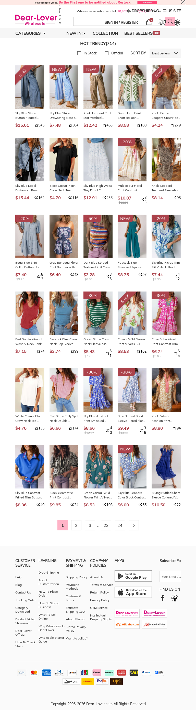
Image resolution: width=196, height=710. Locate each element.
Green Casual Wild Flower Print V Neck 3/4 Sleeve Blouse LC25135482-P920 (97, 495)
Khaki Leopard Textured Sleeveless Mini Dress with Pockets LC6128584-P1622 (166, 188)
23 (106, 525)
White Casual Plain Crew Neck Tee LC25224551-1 (28, 418)
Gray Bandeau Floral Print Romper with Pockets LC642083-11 (64, 265)
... (98, 525)
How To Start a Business (49, 605)
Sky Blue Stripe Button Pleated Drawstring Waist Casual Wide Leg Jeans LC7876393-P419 (28, 115)
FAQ (18, 577)
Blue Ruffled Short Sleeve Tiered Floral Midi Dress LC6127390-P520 (131, 418)
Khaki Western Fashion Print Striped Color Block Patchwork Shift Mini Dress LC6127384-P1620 (166, 418)
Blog (18, 585)
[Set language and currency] (177, 22)
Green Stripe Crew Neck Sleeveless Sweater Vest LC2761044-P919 (96, 341)
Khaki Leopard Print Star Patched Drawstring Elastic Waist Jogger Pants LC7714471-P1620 (97, 115)
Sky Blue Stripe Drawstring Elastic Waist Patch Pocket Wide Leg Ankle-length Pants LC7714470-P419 (63, 115)
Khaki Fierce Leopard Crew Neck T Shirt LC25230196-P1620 (166, 115)
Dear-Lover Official (23, 632)
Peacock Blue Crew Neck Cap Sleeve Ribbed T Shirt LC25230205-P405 (63, 341)
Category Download (22, 609)
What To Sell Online (47, 616)
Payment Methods (72, 586)
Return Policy (99, 592)
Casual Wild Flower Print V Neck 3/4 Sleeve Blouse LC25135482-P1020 (132, 341)
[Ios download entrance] (133, 592)
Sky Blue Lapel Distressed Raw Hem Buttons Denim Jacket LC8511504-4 (29, 188)
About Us (96, 577)
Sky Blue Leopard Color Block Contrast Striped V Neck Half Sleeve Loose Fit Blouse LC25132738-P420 (132, 495)
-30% (92, 295)
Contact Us (23, 592)
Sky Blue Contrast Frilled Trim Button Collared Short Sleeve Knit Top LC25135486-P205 (28, 495)
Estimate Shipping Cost (75, 609)
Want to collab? (77, 638)
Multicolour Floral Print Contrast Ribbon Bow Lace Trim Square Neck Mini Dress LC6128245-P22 (130, 188)
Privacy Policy (99, 600)
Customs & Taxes (73, 598)
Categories (30, 33)
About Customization (49, 582)
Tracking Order (25, 600)
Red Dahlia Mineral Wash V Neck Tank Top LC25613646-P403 (28, 341)
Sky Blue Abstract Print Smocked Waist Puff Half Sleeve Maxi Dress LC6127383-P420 (96, 418)
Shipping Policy (76, 577)
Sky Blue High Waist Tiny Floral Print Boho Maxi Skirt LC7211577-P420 (97, 188)
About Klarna (75, 619)
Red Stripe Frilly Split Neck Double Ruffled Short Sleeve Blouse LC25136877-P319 (64, 418)
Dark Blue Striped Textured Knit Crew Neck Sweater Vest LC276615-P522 (96, 265)
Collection (105, 33)
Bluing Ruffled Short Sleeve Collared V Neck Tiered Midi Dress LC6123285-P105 (166, 495)
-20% (126, 141)
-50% (92, 218)
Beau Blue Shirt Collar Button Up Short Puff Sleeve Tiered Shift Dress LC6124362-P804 (27, 265)
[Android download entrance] (133, 575)
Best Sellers (142, 33)
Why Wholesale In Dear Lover (52, 628)
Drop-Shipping (49, 572)
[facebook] (163, 598)
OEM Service (99, 608)
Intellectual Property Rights (101, 617)
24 (119, 525)
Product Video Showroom (25, 621)
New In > (75, 33)
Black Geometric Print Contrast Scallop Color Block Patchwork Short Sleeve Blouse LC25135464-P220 (63, 495)
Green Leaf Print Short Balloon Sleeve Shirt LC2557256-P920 (130, 115)
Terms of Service (101, 585)
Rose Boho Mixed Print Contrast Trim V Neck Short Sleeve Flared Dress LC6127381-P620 (166, 341)
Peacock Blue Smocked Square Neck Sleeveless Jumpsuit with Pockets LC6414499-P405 (130, 265)
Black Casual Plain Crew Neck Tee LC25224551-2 (63, 188)
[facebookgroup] (175, 598)
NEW (57, 69)
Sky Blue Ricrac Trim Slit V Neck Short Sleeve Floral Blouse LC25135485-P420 (166, 265)
